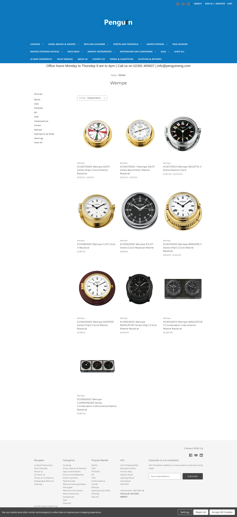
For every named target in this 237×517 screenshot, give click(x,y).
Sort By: (82, 98)
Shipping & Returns (149, 59)
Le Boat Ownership (41, 59)
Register (220, 3)
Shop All (179, 51)
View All (38, 142)
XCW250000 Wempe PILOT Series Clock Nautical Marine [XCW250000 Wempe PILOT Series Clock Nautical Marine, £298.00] (137, 246)
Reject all (201, 512)
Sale (165, 51)
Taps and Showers (96, 44)
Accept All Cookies (222, 512)
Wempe (38, 129)
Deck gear (75, 51)
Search (198, 3)
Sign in (208, 3)
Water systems (157, 44)
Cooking (36, 44)
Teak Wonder (179, 44)
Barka (37, 99)
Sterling (38, 138)
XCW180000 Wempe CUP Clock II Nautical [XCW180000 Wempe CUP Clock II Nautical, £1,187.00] (96, 246)
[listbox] (97, 98)
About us (83, 59)
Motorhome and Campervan (138, 51)
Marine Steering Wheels (46, 51)
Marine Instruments (101, 51)
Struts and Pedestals (127, 44)
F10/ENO (38, 108)
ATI (35, 112)
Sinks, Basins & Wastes (63, 44)
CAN (36, 116)
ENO (36, 104)
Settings (185, 512)
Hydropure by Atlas (44, 134)
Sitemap (38, 484)
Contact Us (98, 59)
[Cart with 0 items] (230, 3)
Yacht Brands (65, 59)
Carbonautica (41, 121)
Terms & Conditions (121, 59)
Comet (37, 125)
